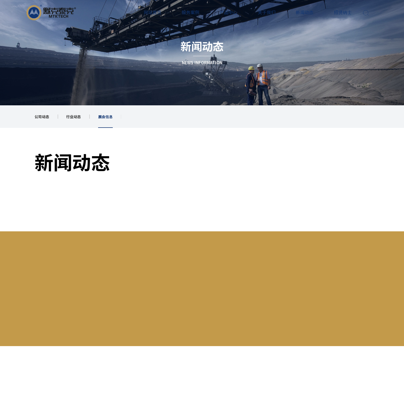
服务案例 (190, 12)
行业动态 (73, 116)
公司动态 (42, 116)
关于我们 (266, 12)
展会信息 (105, 116)
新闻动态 (304, 12)
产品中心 (228, 12)
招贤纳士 (342, 12)
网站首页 (152, 12)
